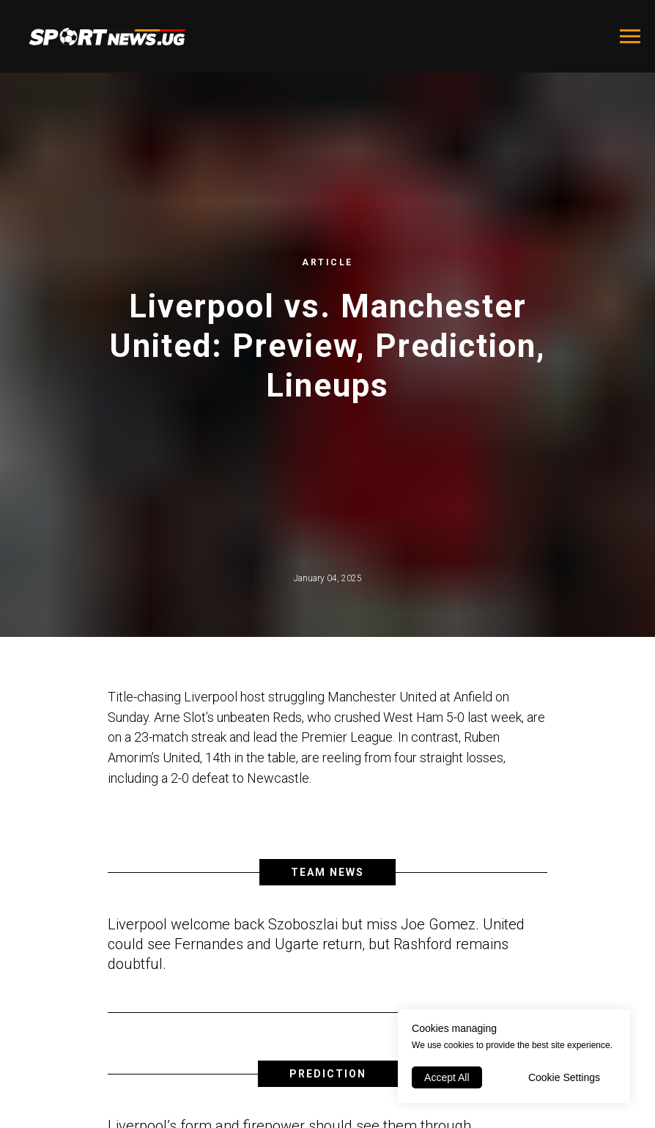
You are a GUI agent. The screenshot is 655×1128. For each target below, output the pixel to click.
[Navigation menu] (630, 36)
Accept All (446, 1077)
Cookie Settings (564, 1077)
